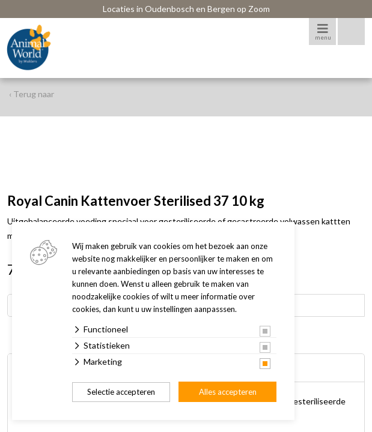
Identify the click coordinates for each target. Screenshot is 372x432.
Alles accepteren (228, 392)
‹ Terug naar (31, 94)
